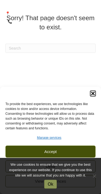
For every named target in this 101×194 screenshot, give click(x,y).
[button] (93, 93)
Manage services (49, 138)
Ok (50, 184)
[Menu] (50, 40)
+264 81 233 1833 (28, 21)
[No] (94, 176)
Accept (50, 151)
